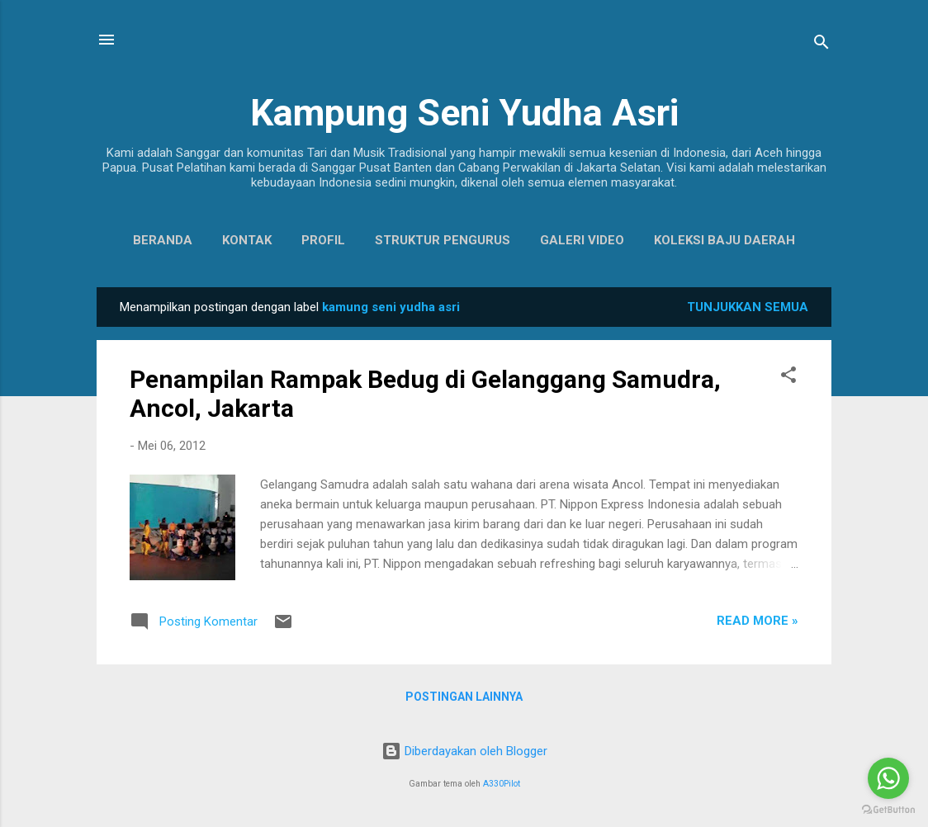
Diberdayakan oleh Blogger (464, 751)
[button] (788, 377)
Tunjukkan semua (747, 307)
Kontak (247, 240)
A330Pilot (501, 783)
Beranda (162, 240)
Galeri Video (582, 240)
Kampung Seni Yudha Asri (464, 113)
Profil (323, 240)
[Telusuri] (821, 45)
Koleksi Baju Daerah (724, 240)
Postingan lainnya (464, 696)
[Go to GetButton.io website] (888, 810)
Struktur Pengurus (442, 240)
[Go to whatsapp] (888, 778)
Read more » (757, 620)
